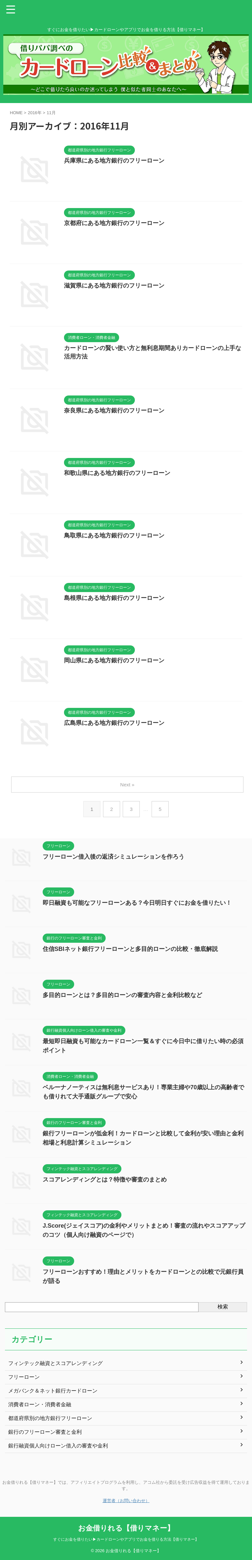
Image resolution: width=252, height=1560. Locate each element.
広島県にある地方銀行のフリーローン (114, 723)
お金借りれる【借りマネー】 (126, 1528)
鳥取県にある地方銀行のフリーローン (114, 535)
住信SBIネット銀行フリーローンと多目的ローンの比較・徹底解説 (130, 949)
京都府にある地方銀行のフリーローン (114, 223)
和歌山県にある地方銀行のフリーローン (117, 473)
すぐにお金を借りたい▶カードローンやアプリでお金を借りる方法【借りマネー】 (126, 1539)
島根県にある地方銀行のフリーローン (114, 598)
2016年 (35, 112)
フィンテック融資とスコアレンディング (55, 1363)
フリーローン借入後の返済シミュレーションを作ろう (113, 856)
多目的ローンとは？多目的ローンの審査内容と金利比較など (122, 995)
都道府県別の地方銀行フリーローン (50, 1418)
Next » (127, 784)
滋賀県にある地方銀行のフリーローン (114, 285)
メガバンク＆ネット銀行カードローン (52, 1390)
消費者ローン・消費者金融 (39, 1404)
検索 (223, 1306)
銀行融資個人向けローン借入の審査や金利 (58, 1445)
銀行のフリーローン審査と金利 (45, 1432)
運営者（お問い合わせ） (126, 1500)
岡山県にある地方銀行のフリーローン (114, 660)
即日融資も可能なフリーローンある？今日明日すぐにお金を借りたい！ (137, 903)
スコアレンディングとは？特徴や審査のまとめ (105, 1179)
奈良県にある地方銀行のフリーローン (114, 410)
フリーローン (24, 1377)
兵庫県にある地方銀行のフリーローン (114, 160)
